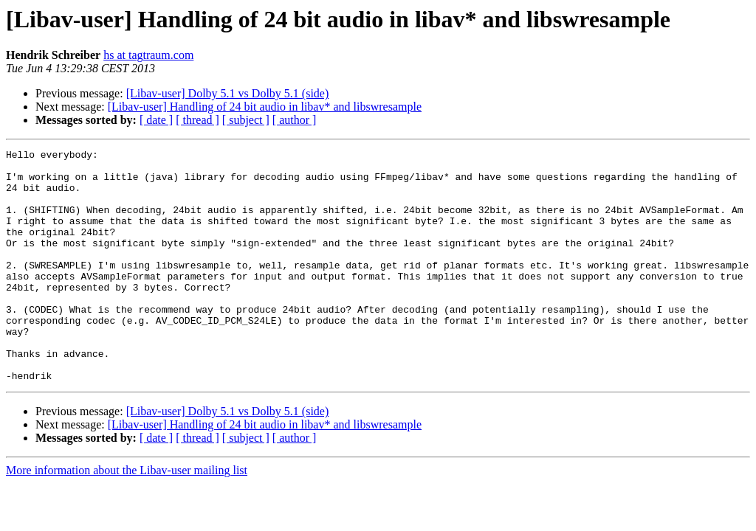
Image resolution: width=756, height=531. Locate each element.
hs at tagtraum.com (148, 55)
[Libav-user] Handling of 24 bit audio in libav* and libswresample (265, 106)
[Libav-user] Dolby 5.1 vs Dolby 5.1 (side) (227, 93)
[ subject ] (245, 120)
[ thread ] (197, 120)
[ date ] (156, 120)
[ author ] (294, 120)
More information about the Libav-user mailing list (126, 516)
